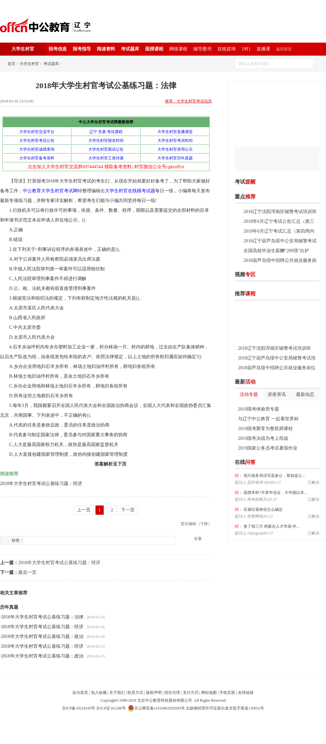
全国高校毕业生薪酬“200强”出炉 (276, 250)
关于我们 (117, 692)
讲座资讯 (277, 394)
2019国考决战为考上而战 (263, 438)
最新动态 (305, 394)
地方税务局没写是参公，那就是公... (274, 475)
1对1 (246, 49)
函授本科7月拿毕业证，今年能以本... (275, 492)
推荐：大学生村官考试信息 (188, 101)
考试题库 (130, 49)
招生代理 (172, 692)
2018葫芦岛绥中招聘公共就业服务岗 (280, 260)
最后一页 (27, 572)
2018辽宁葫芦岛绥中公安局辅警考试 (280, 240)
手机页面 (227, 692)
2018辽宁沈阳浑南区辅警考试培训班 (280, 211)
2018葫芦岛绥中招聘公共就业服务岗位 (277, 367)
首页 (11, 63)
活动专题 (249, 394)
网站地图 (209, 692)
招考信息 (58, 49)
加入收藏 (99, 692)
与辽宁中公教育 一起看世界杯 (268, 418)
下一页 (128, 509)
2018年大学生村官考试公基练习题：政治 (42, 636)
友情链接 (246, 692)
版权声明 (154, 692)
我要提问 (309, 462)
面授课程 (154, 49)
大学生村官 (29, 63)
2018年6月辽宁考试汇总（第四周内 (279, 231)
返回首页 (284, 49)
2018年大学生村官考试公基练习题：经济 (41, 483)
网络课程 (178, 49)
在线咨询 (226, 49)
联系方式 (135, 692)
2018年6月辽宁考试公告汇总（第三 (279, 221)
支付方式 (191, 692)
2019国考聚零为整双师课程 (265, 428)
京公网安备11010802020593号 (156, 708)
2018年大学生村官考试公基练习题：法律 (42, 617)
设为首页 (80, 692)
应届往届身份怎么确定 (263, 509)
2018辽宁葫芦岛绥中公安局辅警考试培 (277, 358)
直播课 (263, 49)
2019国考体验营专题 (258, 409)
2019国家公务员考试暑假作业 (267, 448)
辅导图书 (202, 49)
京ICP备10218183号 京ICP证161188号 (94, 708)
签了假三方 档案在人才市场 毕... (271, 526)
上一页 (84, 509)
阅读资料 (106, 49)
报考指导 (82, 49)
